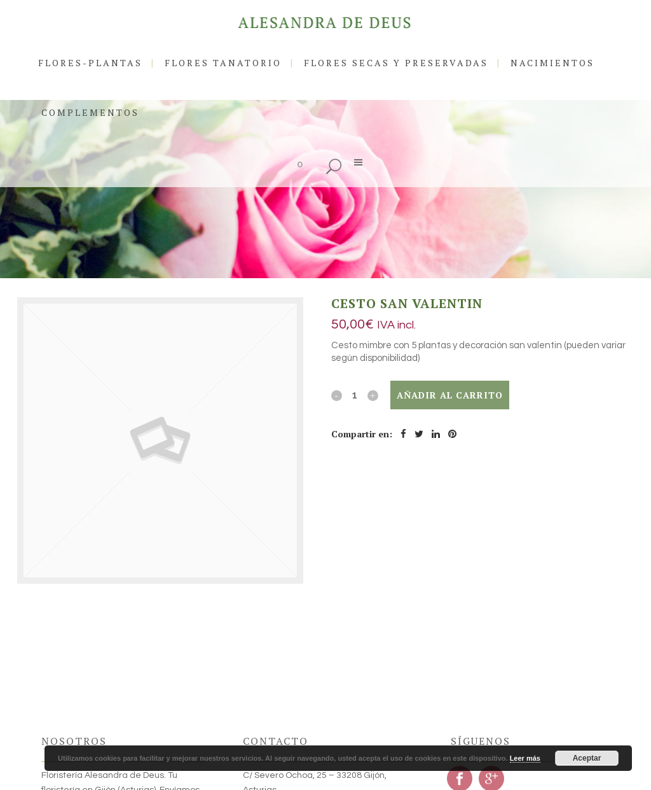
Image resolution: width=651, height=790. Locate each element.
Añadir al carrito (450, 395)
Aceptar (587, 758)
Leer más (525, 758)
